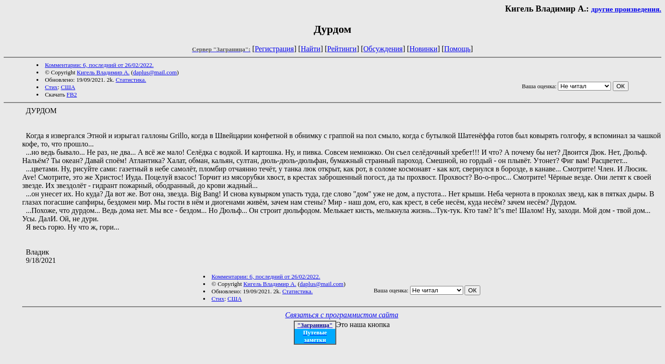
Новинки (424, 49)
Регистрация (274, 49)
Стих (51, 87)
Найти (310, 49)
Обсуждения (383, 49)
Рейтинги (342, 49)
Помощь (457, 49)
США (68, 87)
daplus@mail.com (155, 72)
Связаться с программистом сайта (342, 315)
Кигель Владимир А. (103, 72)
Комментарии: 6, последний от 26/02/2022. (99, 64)
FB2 (71, 94)
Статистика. (130, 79)
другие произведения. (626, 9)
